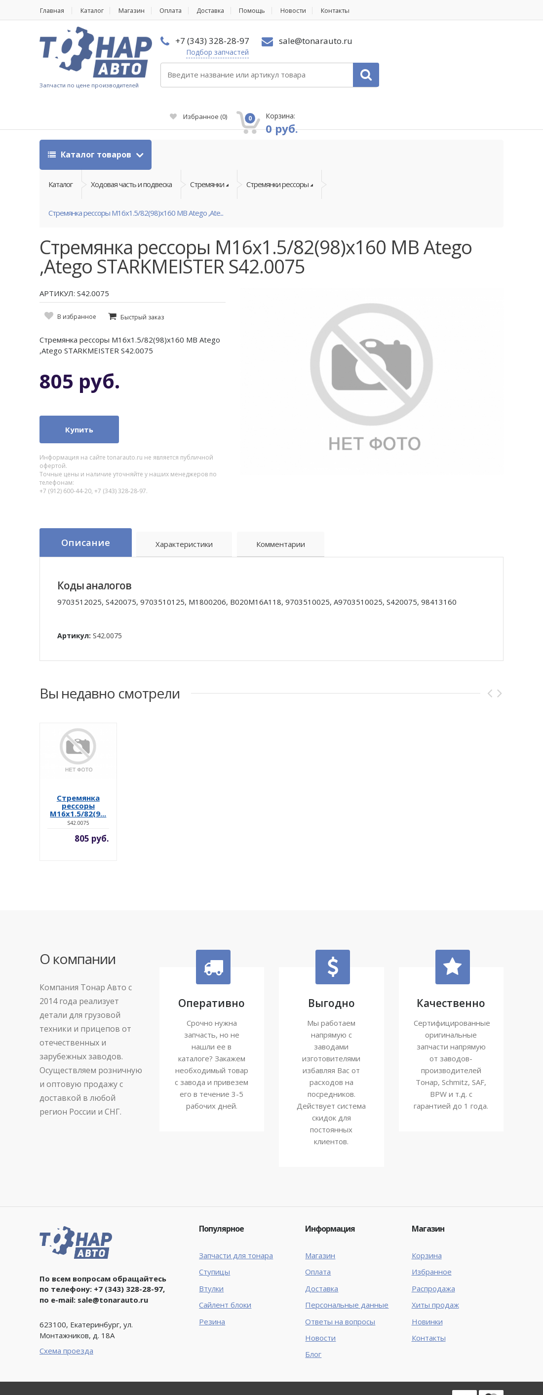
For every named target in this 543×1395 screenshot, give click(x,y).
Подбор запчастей (209, 52)
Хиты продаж (435, 1272)
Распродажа (433, 1255)
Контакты (348, 10)
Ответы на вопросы (340, 1288)
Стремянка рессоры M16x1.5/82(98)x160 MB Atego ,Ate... (135, 180)
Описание (86, 510)
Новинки (427, 1288)
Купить (79, 397)
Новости (304, 10)
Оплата (177, 10)
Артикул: (74, 602)
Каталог (94, 10)
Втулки (211, 1255)
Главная (52, 10)
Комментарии (281, 512)
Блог (313, 1321)
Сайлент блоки (225, 1272)
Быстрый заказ (142, 285)
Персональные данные (346, 1272)
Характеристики (185, 512)
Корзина (427, 1222)
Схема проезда (66, 1317)
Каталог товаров (90, 119)
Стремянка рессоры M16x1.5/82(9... (78, 772)
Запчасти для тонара (236, 1222)
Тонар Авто (70, 1364)
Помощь (262, 10)
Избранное (390, 57)
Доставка (219, 10)
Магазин (136, 10)
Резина (212, 1288)
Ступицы (214, 1238)
